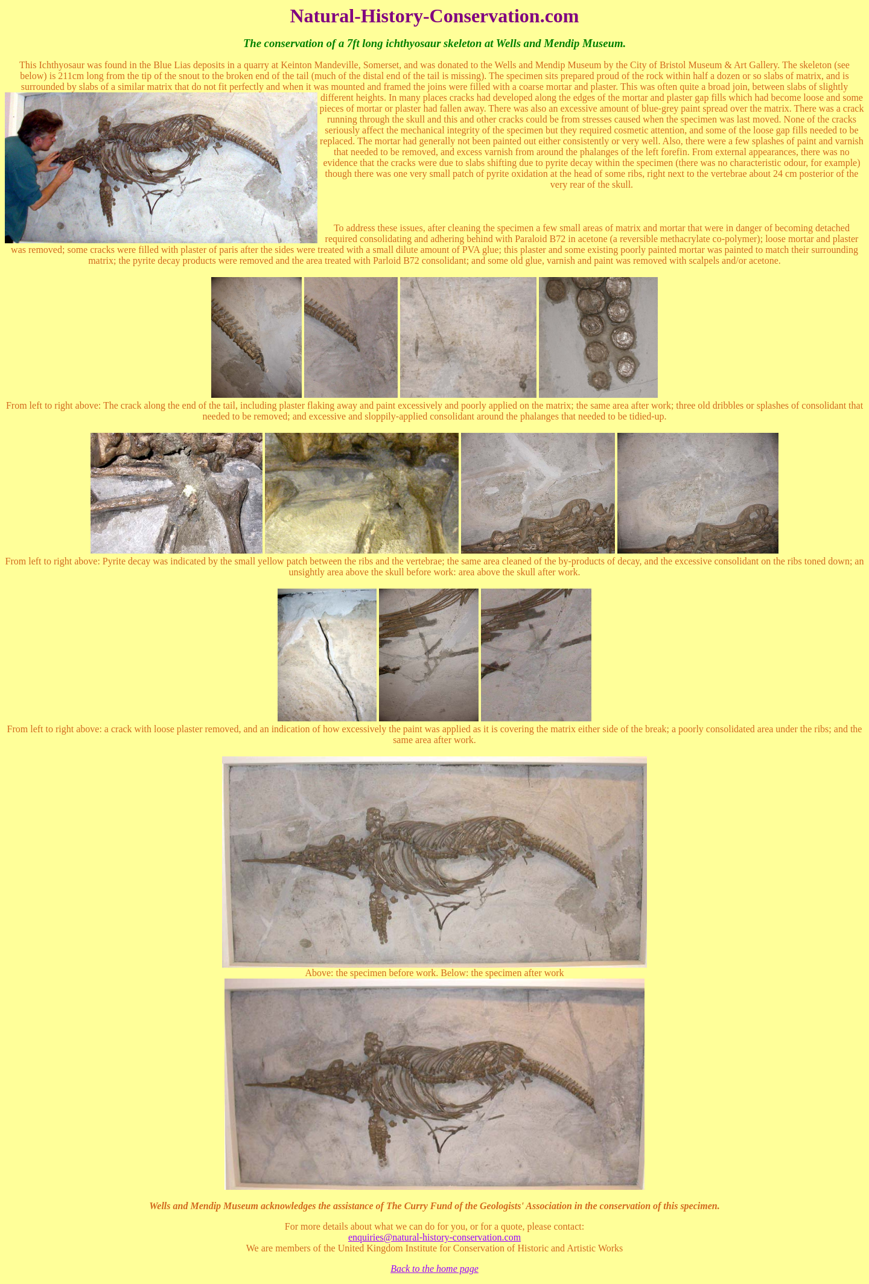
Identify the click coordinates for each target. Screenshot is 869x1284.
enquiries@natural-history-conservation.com (434, 1237)
